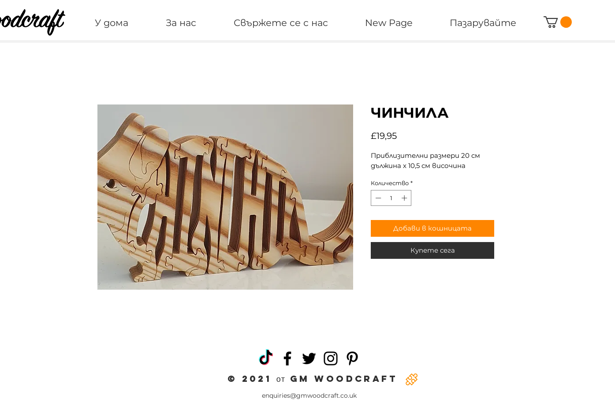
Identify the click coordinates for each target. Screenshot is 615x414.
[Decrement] (377, 197)
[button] (558, 22)
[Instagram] (330, 358)
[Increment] (405, 197)
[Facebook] (287, 358)
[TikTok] (266, 358)
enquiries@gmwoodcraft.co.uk (309, 395)
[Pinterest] (352, 358)
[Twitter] (309, 358)
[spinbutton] (391, 197)
